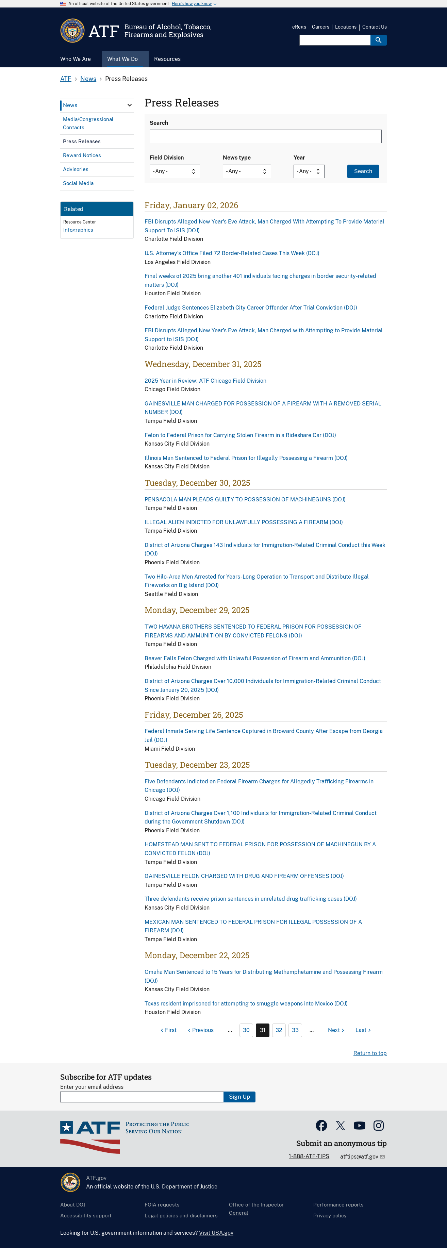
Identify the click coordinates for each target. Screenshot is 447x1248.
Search (159, 123)
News (88, 78)
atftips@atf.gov (360, 1156)
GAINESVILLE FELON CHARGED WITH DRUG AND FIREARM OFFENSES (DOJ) (244, 876)
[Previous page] (200, 1030)
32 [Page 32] (279, 1030)
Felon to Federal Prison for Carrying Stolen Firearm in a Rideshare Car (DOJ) (240, 435)
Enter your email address (91, 1087)
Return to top (370, 1053)
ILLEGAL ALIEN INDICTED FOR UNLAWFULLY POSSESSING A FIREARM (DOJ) (244, 522)
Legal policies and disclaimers (181, 1215)
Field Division (167, 157)
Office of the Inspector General (256, 1209)
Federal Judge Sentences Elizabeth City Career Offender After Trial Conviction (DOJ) (251, 307)
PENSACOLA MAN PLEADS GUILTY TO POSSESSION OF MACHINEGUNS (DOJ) (245, 499)
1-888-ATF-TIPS (309, 1156)
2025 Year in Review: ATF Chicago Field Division (205, 381)
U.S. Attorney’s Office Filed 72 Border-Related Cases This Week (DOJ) (232, 253)
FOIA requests (162, 1205)
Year (299, 157)
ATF (65, 78)
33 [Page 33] (295, 1030)
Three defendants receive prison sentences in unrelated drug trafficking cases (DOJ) (251, 899)
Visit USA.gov (216, 1233)
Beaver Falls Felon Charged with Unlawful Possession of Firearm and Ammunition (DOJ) (255, 658)
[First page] (168, 1030)
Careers (320, 26)
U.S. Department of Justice (184, 1186)
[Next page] (337, 1030)
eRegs (299, 26)
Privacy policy (330, 1215)
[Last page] (363, 1030)
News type (237, 157)
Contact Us (374, 26)
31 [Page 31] (263, 1030)
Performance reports (338, 1205)
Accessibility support (86, 1215)
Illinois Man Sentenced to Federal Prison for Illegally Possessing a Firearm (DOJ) (246, 458)
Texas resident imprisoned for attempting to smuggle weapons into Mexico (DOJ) (246, 1003)
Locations (346, 26)
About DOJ (72, 1205)
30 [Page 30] (246, 1030)
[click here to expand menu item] (130, 105)
